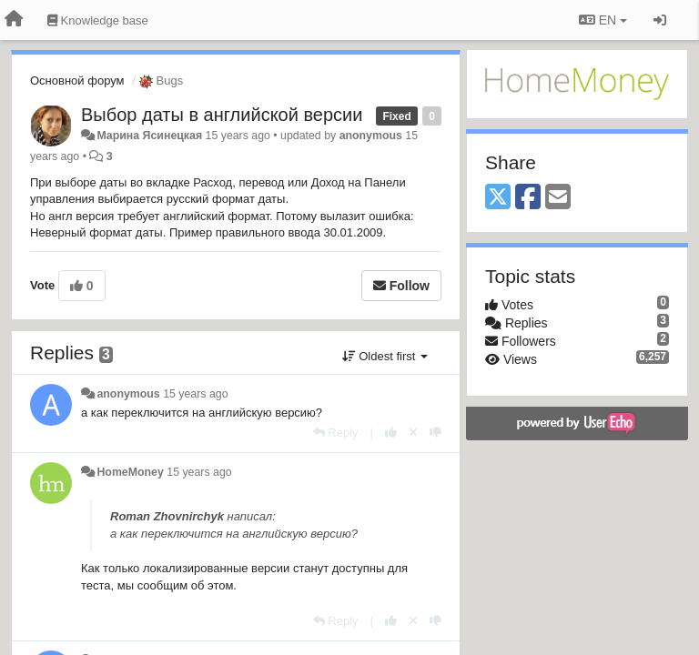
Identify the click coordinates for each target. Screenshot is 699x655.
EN (603, 20)
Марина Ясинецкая (149, 135)
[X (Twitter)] (498, 198)
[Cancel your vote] (413, 432)
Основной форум (77, 80)
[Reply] (336, 432)
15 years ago (195, 394)
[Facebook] (528, 198)
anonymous (370, 135)
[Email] (558, 198)
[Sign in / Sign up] (659, 20)
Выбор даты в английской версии (221, 115)
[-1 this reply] (435, 432)
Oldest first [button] (385, 356)
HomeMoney (129, 472)
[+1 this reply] (391, 432)
